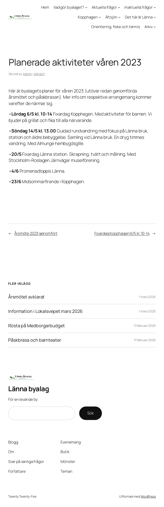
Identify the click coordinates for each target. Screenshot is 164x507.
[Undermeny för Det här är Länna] (155, 17)
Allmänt (39, 74)
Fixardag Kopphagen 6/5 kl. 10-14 (122, 233)
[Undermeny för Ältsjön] (119, 17)
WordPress (148, 496)
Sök (90, 413)
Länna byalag (28, 388)
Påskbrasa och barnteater (34, 340)
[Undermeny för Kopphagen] (99, 17)
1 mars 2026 (147, 297)
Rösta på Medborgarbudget (36, 325)
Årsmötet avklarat (26, 296)
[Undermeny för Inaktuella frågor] (155, 7)
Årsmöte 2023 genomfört (36, 233)
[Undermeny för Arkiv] (155, 27)
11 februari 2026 (145, 325)
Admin (27, 74)
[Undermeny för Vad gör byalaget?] (86, 7)
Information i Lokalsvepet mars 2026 (45, 311)
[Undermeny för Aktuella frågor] (119, 7)
